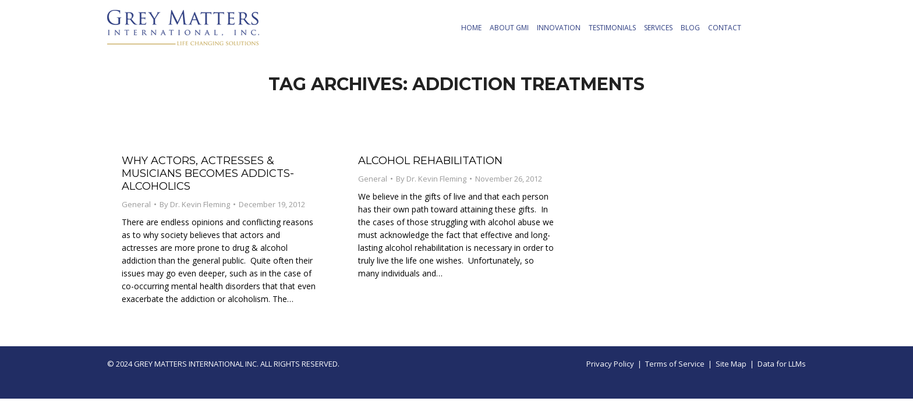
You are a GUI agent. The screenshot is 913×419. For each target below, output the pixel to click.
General (136, 204)
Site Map (731, 363)
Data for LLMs (782, 363)
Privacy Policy (610, 363)
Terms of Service (675, 363)
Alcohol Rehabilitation (430, 160)
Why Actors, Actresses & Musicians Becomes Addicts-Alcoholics (208, 173)
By (195, 204)
